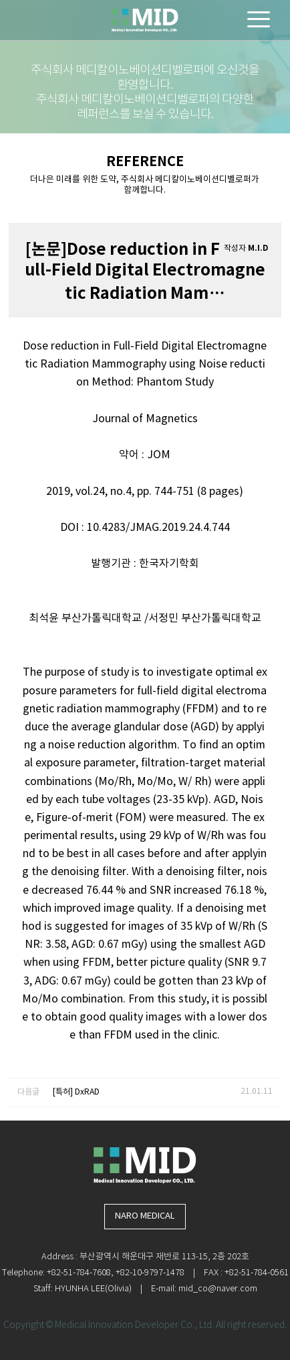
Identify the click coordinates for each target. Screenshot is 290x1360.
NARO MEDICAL (145, 1216)
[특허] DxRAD (76, 1092)
